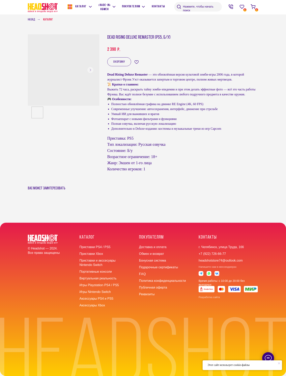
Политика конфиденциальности (162, 280)
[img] (114, 6)
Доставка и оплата (152, 247)
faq (142, 274)
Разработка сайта (209, 297)
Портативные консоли (95, 271)
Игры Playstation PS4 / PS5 (99, 285)
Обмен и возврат (151, 253)
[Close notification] (279, 363)
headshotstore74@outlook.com (221, 260)
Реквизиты (147, 294)
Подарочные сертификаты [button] (158, 267)
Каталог (48, 19)
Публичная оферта (153, 287)
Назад (31, 19)
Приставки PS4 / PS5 (94, 247)
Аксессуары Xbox (92, 305)
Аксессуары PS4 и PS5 (96, 298)
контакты (208, 237)
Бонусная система (152, 260)
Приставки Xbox (91, 253)
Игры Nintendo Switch (95, 292)
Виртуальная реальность (98, 278)
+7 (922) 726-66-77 (212, 253)
